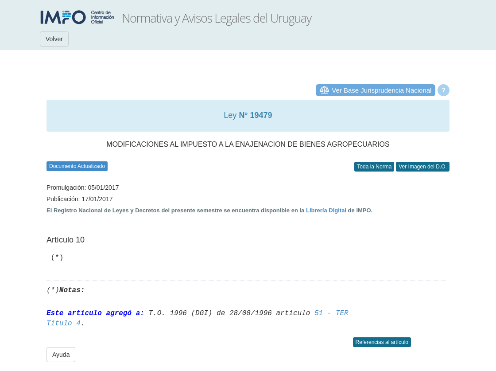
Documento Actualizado (77, 166)
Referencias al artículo (382, 342)
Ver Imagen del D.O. (423, 167)
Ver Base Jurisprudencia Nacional (381, 90)
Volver (54, 39)
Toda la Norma (374, 167)
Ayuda (61, 354)
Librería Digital (326, 210)
